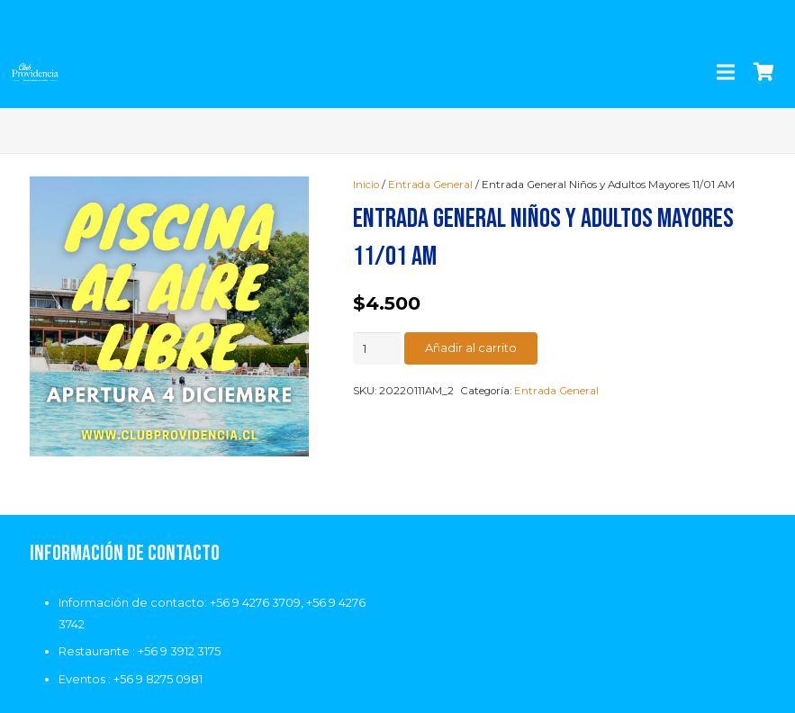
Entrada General (430, 184)
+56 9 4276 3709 (255, 602)
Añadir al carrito (471, 347)
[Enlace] (35, 72)
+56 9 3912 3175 (179, 651)
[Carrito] (763, 72)
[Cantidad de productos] (377, 348)
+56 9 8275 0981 (158, 679)
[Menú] (725, 72)
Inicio (366, 184)
